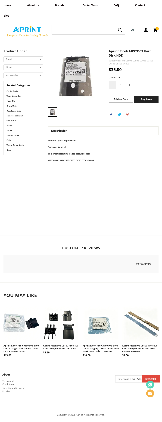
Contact (140, 5)
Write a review (143, 264)
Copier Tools (90, 5)
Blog (6, 15)
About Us (33, 5)
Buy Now (146, 99)
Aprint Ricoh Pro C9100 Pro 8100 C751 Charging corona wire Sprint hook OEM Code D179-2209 (101, 348)
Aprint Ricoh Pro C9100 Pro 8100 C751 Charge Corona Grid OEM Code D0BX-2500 (139, 348)
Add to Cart (121, 99)
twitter (119, 114)
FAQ (116, 5)
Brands (59, 5)
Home (7, 5)
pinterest (127, 114)
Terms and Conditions (8, 383)
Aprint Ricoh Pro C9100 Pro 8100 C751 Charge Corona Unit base (60, 347)
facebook (111, 114)
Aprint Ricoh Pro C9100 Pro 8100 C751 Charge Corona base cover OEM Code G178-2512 (21, 348)
